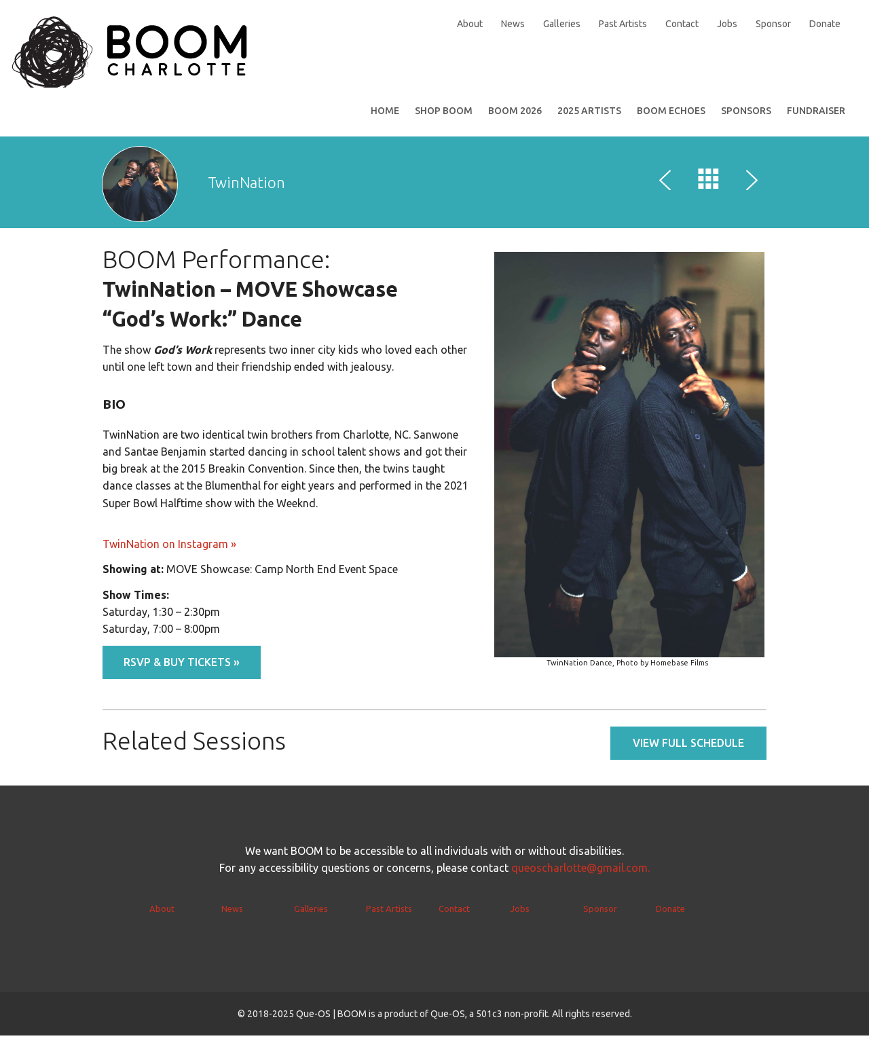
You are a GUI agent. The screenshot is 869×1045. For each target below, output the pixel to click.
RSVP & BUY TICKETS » (182, 671)
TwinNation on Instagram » (169, 553)
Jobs (727, 23)
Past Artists (623, 23)
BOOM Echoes (671, 120)
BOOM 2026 (515, 120)
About (470, 23)
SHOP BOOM (444, 120)
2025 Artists (589, 120)
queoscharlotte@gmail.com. (580, 877)
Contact (682, 23)
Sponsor (773, 23)
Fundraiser (816, 120)
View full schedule (688, 752)
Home (385, 120)
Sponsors (746, 120)
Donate (824, 23)
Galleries (561, 23)
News (513, 23)
